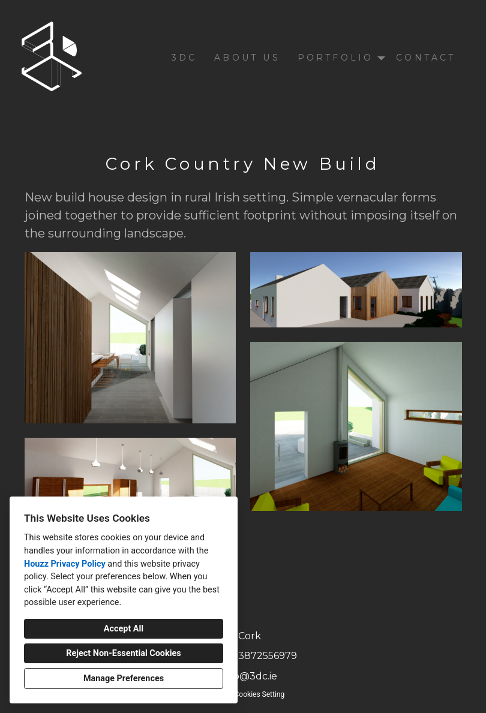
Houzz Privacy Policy (65, 564)
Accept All (123, 629)
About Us (247, 57)
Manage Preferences (123, 678)
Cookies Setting (260, 694)
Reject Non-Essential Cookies (123, 653)
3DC (184, 57)
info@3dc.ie (249, 676)
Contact (425, 57)
